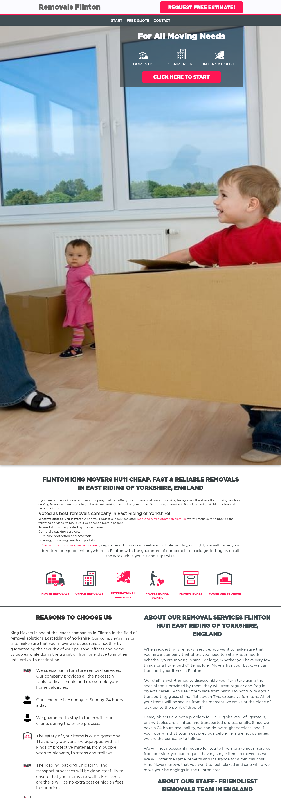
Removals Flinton (69, 7)
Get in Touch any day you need (70, 545)
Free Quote (138, 20)
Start (116, 20)
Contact (161, 20)
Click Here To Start (181, 77)
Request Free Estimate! (201, 7)
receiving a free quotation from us (161, 519)
